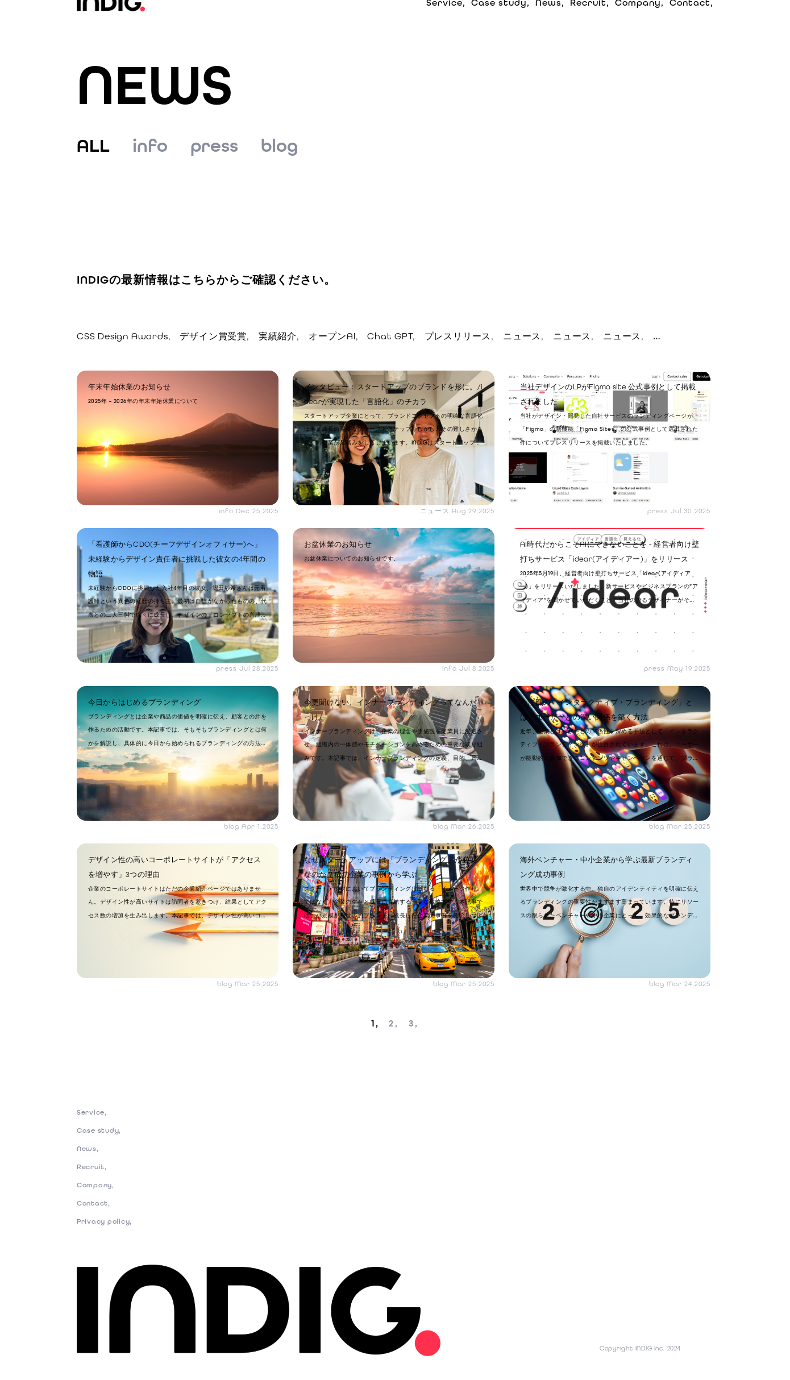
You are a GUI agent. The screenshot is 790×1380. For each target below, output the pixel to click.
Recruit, (589, 22)
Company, (639, 22)
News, (549, 22)
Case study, (500, 22)
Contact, (691, 22)
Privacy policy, (107, 1228)
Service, (445, 22)
